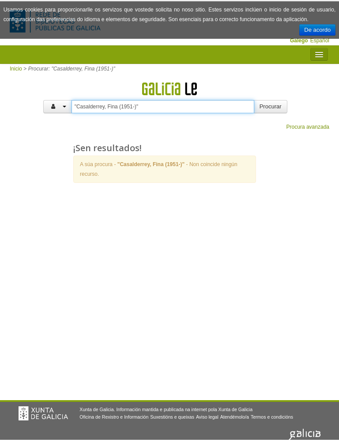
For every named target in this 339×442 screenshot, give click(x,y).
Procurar (271, 106)
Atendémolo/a (234, 417)
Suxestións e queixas (172, 417)
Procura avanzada (307, 127)
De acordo (317, 29)
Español (319, 40)
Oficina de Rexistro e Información (113, 417)
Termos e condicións (272, 417)
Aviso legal (207, 417)
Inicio (16, 69)
